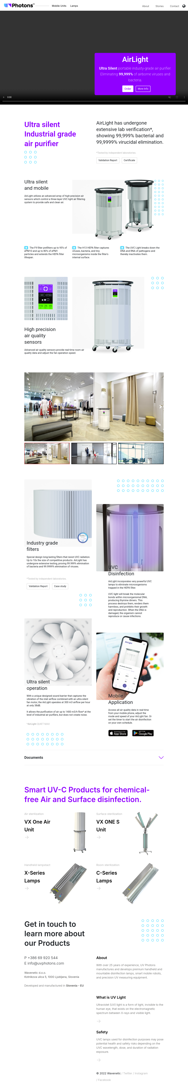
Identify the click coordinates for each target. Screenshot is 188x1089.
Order (127, 88)
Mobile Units (59, 5)
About (145, 6)
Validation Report (107, 160)
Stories (160, 6)
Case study (60, 586)
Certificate (129, 160)
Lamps (74, 5)
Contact (174, 6)
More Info (143, 88)
